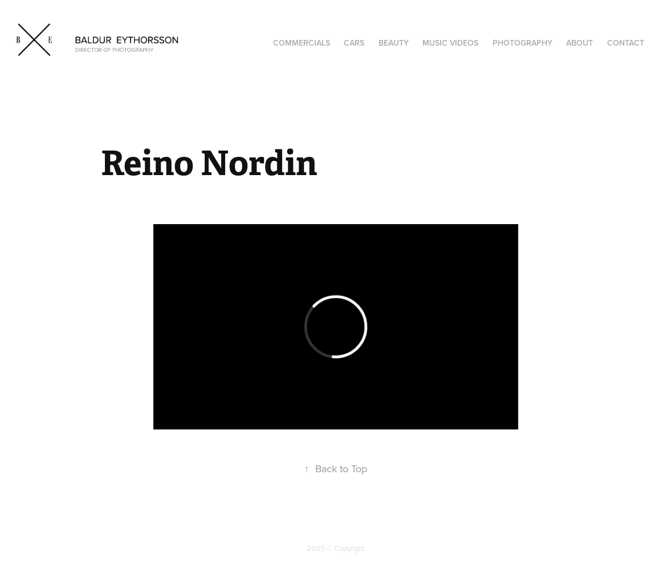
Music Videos (450, 42)
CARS (354, 42)
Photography (522, 42)
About (579, 42)
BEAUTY (394, 42)
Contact (625, 42)
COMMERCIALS (301, 42)
